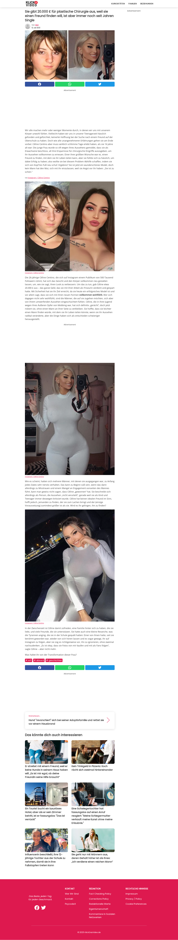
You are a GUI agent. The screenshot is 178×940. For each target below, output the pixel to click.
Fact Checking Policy (100, 893)
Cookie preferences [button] (136, 903)
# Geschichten (54, 660)
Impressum (132, 893)
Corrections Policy (99, 898)
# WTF (29, 660)
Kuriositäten (118, 3)
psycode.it (70, 903)
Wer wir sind (72, 893)
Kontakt (69, 898)
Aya (36, 25)
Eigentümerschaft (98, 908)
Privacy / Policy (134, 898)
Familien (132, 3)
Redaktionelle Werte (100, 903)
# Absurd (39, 660)
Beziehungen (146, 3)
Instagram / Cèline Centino (39, 177)
